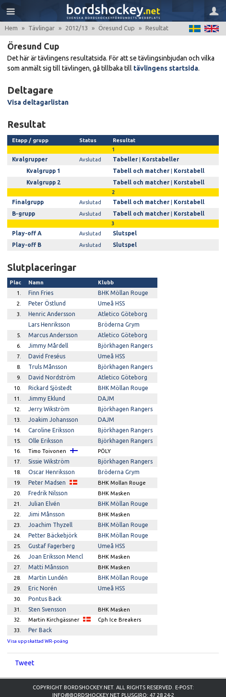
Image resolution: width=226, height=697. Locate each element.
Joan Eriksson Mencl (54, 538)
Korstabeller (159, 159)
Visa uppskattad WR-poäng (37, 619)
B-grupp (23, 211)
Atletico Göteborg (121, 308)
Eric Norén (41, 568)
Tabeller (126, 159)
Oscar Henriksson (50, 458)
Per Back (39, 608)
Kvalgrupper (28, 159)
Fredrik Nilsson (47, 478)
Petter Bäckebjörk (51, 518)
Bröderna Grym (117, 318)
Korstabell (185, 170)
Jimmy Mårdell (46, 338)
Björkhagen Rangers (124, 338)
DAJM (105, 388)
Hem (11, 27)
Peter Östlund (46, 298)
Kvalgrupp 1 (42, 170)
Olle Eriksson (44, 428)
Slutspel (126, 230)
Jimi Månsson (45, 498)
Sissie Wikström (47, 448)
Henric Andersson (50, 308)
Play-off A (25, 230)
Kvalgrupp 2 (42, 181)
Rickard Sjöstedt (49, 378)
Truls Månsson (46, 358)
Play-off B (25, 241)
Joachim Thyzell (48, 508)
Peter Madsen (46, 468)
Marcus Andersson (51, 328)
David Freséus (46, 348)
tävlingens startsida (165, 68)
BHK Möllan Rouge (122, 288)
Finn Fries (40, 288)
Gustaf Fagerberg (50, 528)
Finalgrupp (26, 200)
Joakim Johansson (51, 408)
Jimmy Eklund (45, 388)
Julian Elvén (43, 488)
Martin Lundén (47, 558)
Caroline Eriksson (49, 418)
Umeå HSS (110, 298)
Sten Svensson (47, 588)
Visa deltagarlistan (38, 102)
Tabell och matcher (141, 170)
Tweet (24, 641)
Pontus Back (44, 578)
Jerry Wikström (47, 398)
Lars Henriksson (48, 318)
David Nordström (49, 368)
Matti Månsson (47, 548)
